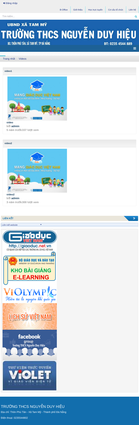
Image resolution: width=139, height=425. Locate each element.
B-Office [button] (64, 9)
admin (15, 126)
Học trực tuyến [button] (95, 9)
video (10, 122)
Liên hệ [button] (132, 9)
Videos (22, 58)
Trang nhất (9, 58)
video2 (10, 194)
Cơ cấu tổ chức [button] (115, 9)
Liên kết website (22, 225)
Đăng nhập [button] (10, 3)
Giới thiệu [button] (78, 9)
